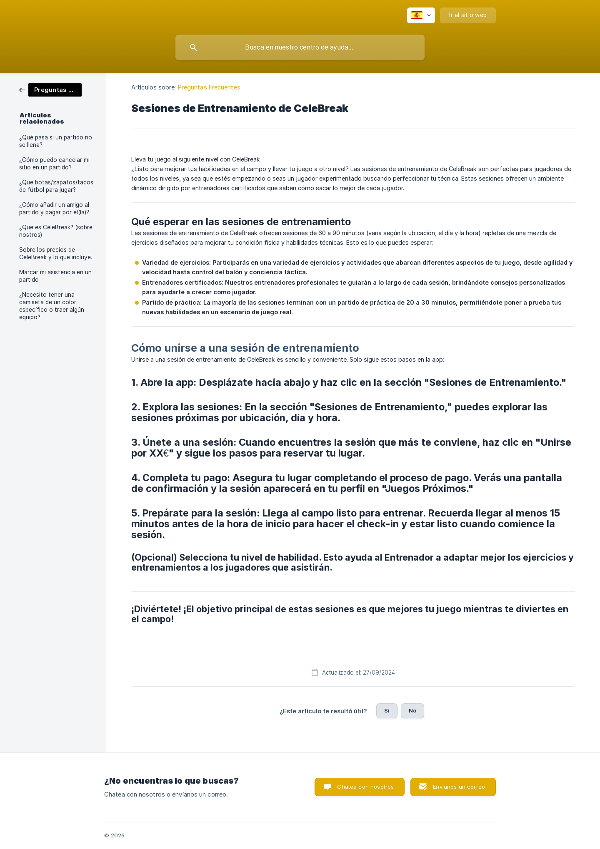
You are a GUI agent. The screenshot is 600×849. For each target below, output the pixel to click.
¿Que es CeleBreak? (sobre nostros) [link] (55, 231)
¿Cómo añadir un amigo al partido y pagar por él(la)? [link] (54, 208)
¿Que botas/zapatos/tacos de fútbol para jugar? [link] (56, 186)
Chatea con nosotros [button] (365, 786)
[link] (50, 89)
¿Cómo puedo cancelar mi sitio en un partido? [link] (54, 163)
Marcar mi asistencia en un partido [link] (55, 276)
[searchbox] (300, 47)
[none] (421, 15)
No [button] (412, 710)
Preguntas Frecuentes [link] (209, 87)
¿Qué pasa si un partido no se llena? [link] (55, 141)
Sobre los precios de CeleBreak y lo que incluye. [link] (55, 253)
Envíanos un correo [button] (459, 786)
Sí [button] (387, 710)
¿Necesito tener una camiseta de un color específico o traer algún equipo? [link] (51, 305)
